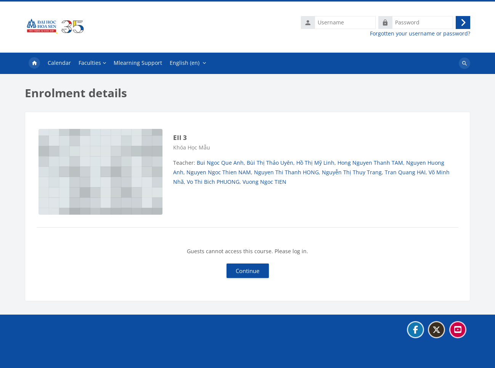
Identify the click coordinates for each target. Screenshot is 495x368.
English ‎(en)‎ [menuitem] (184, 62)
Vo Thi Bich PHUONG (213, 181)
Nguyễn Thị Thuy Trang (352, 172)
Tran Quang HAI (405, 172)
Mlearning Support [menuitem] (138, 62)
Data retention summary (60, 348)
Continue (247, 271)
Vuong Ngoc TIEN (264, 181)
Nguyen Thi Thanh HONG (286, 172)
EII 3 (180, 137)
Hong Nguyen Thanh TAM (370, 162)
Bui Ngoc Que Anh (220, 162)
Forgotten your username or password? (420, 33)
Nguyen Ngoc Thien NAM (218, 172)
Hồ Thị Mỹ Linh (315, 162)
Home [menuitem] (34, 63)
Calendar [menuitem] (59, 62)
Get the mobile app (53, 358)
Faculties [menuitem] (90, 62)
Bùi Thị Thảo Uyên (270, 162)
